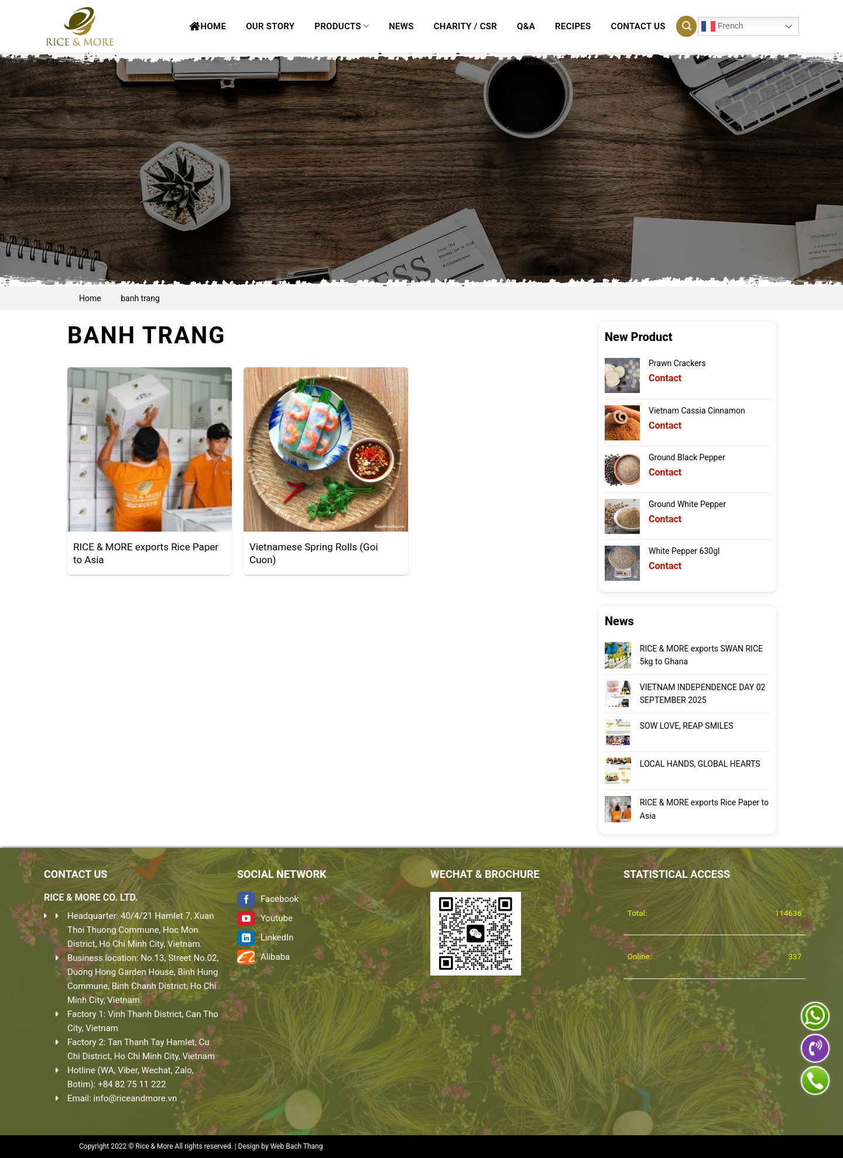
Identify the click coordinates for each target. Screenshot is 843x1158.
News (401, 26)
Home (207, 26)
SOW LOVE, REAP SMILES (686, 725)
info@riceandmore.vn (135, 1098)
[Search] (686, 26)
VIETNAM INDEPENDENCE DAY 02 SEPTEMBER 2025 (702, 694)
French (722, 26)
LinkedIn (265, 937)
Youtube (265, 918)
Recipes (573, 26)
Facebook (268, 899)
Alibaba (263, 957)
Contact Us (638, 26)
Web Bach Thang (296, 1146)
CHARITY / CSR (465, 26)
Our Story (270, 26)
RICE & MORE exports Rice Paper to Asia (703, 809)
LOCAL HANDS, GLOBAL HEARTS (699, 763)
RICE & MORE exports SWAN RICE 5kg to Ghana (700, 655)
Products (341, 26)
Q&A (526, 26)
